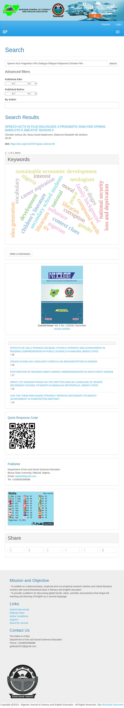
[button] (16, 550)
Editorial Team (17, 613)
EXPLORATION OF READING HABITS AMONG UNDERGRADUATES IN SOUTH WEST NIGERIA (61, 371)
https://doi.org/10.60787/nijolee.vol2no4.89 (33, 144)
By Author (10, 99)
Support (14, 619)
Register (106, 24)
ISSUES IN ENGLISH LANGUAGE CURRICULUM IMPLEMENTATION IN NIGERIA (53, 361)
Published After (13, 79)
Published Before (14, 89)
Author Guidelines (19, 616)
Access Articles (62, 328)
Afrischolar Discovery (112, 704)
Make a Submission (20, 253)
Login (118, 24)
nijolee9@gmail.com (25, 476)
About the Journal (19, 623)
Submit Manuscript (19, 609)
